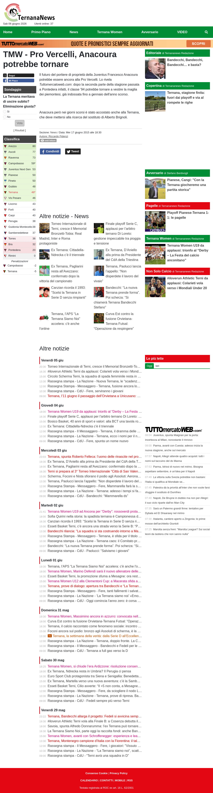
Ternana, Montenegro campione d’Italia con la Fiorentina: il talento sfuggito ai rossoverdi (111, 741)
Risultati (19, 130)
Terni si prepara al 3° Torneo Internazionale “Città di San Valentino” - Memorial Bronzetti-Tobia (116, 471)
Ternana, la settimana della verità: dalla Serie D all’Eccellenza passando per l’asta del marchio (118, 636)
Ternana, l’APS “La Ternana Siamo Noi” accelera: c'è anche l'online (96, 566)
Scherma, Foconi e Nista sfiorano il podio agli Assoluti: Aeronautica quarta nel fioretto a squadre (117, 476)
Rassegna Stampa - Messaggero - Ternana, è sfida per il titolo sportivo (99, 536)
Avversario (154, 173)
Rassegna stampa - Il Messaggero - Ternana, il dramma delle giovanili (98, 431)
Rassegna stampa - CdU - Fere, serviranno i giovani (85, 391)
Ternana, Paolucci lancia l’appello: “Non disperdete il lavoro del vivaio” (98, 481)
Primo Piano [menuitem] (40, 32)
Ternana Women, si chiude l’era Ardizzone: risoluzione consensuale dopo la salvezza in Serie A (117, 666)
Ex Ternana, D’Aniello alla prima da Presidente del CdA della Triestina (123, 255)
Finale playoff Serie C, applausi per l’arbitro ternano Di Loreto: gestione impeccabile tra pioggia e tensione (117, 233)
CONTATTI (106, 780)
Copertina (154, 85)
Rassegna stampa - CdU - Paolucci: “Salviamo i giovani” (88, 551)
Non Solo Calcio (158, 271)
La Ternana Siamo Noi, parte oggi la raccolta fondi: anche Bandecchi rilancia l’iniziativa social (115, 731)
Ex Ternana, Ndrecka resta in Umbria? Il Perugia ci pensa (89, 671)
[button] (19, 123)
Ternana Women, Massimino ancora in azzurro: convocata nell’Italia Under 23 (104, 616)
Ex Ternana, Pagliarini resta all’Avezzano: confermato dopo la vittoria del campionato (109, 466)
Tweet (73, 151)
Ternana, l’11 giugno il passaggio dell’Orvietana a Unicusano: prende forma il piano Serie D (114, 396)
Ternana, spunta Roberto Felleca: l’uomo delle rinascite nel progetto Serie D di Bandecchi (112, 456)
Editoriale (153, 53)
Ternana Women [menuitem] (109, 32)
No (8, 116)
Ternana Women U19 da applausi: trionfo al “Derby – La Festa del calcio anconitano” (109, 411)
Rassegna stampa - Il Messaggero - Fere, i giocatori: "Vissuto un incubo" (100, 746)
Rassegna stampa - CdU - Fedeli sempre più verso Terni (88, 700)
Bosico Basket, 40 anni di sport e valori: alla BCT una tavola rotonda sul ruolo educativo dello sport (119, 421)
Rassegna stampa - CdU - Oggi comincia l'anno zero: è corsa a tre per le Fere (104, 601)
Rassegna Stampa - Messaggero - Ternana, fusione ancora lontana (96, 386)
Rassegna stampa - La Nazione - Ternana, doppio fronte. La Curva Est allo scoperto (109, 641)
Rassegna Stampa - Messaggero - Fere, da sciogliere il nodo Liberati (98, 691)
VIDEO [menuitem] (182, 32)
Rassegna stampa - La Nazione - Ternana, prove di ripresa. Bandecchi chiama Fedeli (109, 696)
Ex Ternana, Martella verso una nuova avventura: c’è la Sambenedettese (100, 681)
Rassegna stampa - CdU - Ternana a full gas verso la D (88, 651)
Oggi (149, 365)
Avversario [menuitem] (149, 32)
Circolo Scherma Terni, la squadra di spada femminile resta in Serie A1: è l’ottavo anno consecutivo (119, 376)
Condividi (50, 151)
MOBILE (120, 780)
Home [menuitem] (7, 32)
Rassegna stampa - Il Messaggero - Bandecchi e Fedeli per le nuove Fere (101, 646)
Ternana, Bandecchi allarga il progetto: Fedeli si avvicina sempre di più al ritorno (106, 716)
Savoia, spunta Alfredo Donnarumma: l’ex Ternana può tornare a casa (98, 726)
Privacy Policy (119, 773)
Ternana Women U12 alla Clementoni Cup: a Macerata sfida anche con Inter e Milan (109, 581)
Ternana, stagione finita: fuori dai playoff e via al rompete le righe (186, 97)
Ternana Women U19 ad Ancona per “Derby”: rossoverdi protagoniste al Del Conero (108, 511)
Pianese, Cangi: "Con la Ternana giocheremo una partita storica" (186, 184)
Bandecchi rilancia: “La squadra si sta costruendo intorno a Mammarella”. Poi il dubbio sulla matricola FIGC (125, 531)
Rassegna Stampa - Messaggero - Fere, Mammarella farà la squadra (98, 486)
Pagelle (152, 205)
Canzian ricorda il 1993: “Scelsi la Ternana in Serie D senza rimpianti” (68, 292)
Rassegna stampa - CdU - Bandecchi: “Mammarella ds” (88, 496)
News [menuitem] (74, 32)
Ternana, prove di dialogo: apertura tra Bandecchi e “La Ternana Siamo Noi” (102, 586)
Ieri (157, 365)
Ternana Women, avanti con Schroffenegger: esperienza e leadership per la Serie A (108, 736)
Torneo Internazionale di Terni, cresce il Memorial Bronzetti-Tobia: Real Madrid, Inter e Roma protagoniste (62, 233)
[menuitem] (206, 32)
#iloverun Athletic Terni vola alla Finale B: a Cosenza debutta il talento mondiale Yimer (110, 721)
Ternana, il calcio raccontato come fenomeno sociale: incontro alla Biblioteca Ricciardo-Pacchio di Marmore (125, 626)
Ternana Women (158, 238)
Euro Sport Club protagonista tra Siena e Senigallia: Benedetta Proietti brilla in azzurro (110, 676)
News (53, 132)
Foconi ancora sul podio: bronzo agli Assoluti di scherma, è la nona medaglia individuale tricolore (118, 631)
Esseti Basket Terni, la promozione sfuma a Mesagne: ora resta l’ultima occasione (107, 576)
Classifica (12, 139)
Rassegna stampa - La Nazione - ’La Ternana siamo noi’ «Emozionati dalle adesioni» (109, 596)
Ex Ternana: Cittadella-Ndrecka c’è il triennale (81, 426)
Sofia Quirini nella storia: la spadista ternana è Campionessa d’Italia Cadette (103, 516)
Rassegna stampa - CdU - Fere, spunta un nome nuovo (88, 441)
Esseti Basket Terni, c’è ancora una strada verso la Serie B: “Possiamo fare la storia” (109, 526)
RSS (130, 780)
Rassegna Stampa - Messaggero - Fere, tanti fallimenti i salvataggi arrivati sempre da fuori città (117, 591)
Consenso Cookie (96, 773)
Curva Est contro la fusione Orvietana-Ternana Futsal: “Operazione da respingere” (107, 621)
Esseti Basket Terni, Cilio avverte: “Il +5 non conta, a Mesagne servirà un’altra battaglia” (111, 686)
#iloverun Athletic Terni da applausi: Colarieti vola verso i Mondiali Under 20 (102, 371)
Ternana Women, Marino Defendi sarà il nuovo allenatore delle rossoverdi (101, 571)
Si (8, 111)
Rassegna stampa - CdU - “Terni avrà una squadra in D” (88, 755)
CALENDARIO (89, 780)
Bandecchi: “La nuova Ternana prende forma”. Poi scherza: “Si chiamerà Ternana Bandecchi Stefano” (117, 297)
